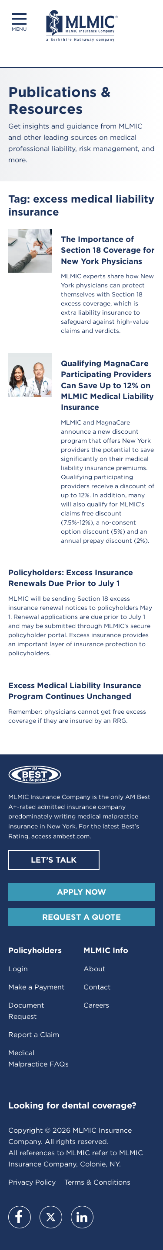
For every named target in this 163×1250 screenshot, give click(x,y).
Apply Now (81, 891)
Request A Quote (81, 916)
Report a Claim (33, 1035)
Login (18, 969)
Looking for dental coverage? (72, 1105)
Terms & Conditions (97, 1182)
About (94, 969)
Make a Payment (36, 987)
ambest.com (71, 836)
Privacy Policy (32, 1182)
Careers (96, 1005)
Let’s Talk (54, 859)
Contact (96, 987)
